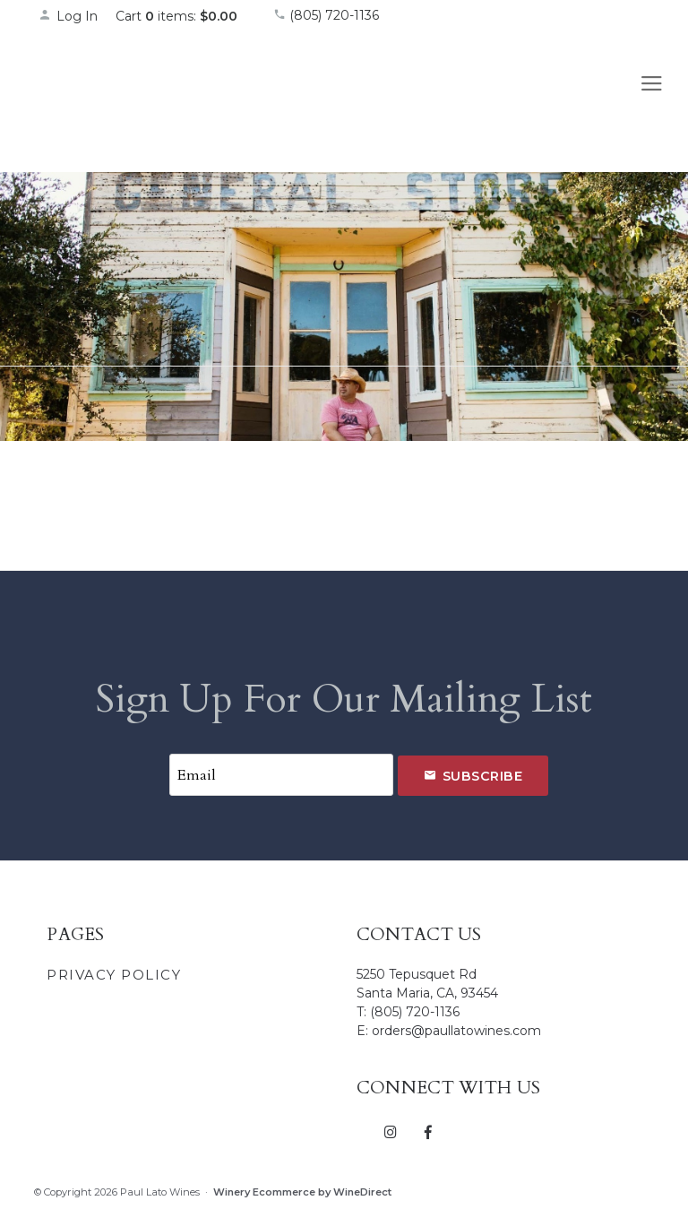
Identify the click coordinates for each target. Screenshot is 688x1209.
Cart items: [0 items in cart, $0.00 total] (176, 16)
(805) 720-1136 (326, 15)
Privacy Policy (114, 974)
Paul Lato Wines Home (137, 97)
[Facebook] (428, 1131)
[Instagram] (391, 1131)
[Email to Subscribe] (281, 775)
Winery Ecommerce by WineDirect (302, 1192)
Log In (68, 16)
